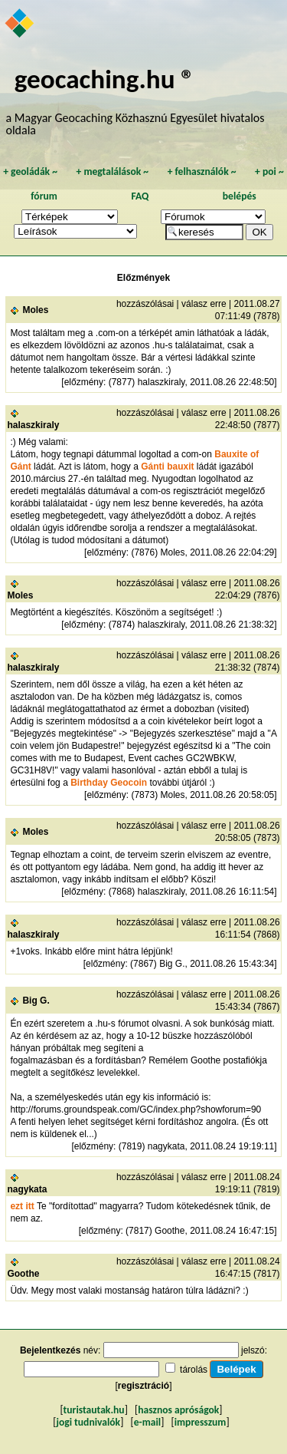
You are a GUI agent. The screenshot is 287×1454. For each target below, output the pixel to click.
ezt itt (23, 1206)
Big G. (35, 1000)
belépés (239, 196)
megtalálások (112, 171)
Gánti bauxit (167, 466)
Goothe (23, 1273)
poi (269, 171)
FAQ (139, 196)
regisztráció (143, 1385)
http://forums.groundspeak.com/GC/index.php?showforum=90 (135, 1109)
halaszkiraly (33, 425)
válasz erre (204, 303)
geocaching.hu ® (105, 78)
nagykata (27, 1189)
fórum (44, 196)
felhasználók (202, 171)
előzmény (83, 382)
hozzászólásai (145, 303)
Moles (35, 310)
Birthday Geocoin (108, 782)
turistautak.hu (94, 1409)
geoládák (30, 171)
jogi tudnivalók (88, 1422)
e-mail (147, 1422)
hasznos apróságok (178, 1409)
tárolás (193, 1369)
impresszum (200, 1422)
